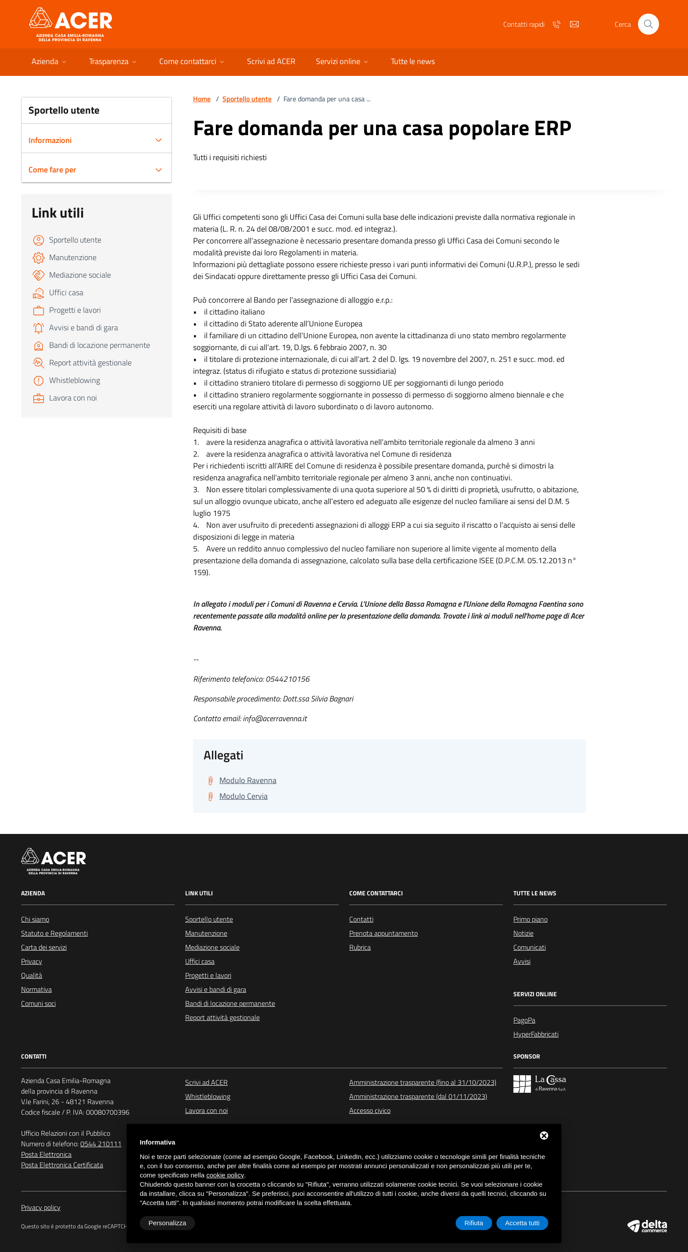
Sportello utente (247, 98)
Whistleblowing (207, 1096)
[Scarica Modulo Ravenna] (240, 780)
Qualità (31, 975)
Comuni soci (38, 1003)
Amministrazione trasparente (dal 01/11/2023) (418, 1096)
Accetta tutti (522, 1223)
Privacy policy (41, 1207)
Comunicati (529, 947)
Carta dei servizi (44, 947)
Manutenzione (206, 933)
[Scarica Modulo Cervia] (236, 796)
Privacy (31, 961)
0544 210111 (101, 1143)
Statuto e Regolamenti (54, 933)
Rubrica (360, 947)
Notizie (523, 933)
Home (202, 98)
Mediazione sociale (212, 947)
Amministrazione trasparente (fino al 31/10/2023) (422, 1082)
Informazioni (50, 140)
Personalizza (167, 1223)
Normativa (36, 989)
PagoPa (524, 1020)
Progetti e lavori (208, 975)
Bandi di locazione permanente (230, 1003)
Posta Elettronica (46, 1154)
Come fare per (52, 169)
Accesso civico (370, 1110)
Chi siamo (35, 919)
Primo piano (530, 919)
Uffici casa (200, 961)
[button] (50, 62)
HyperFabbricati (536, 1034)
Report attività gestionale (222, 1017)
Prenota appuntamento (383, 933)
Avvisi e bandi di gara (215, 989)
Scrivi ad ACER (206, 1082)
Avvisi (521, 961)
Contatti (361, 919)
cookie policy (225, 1175)
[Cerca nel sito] (648, 24)
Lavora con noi (206, 1110)
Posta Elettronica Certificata (62, 1164)
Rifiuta (474, 1223)
